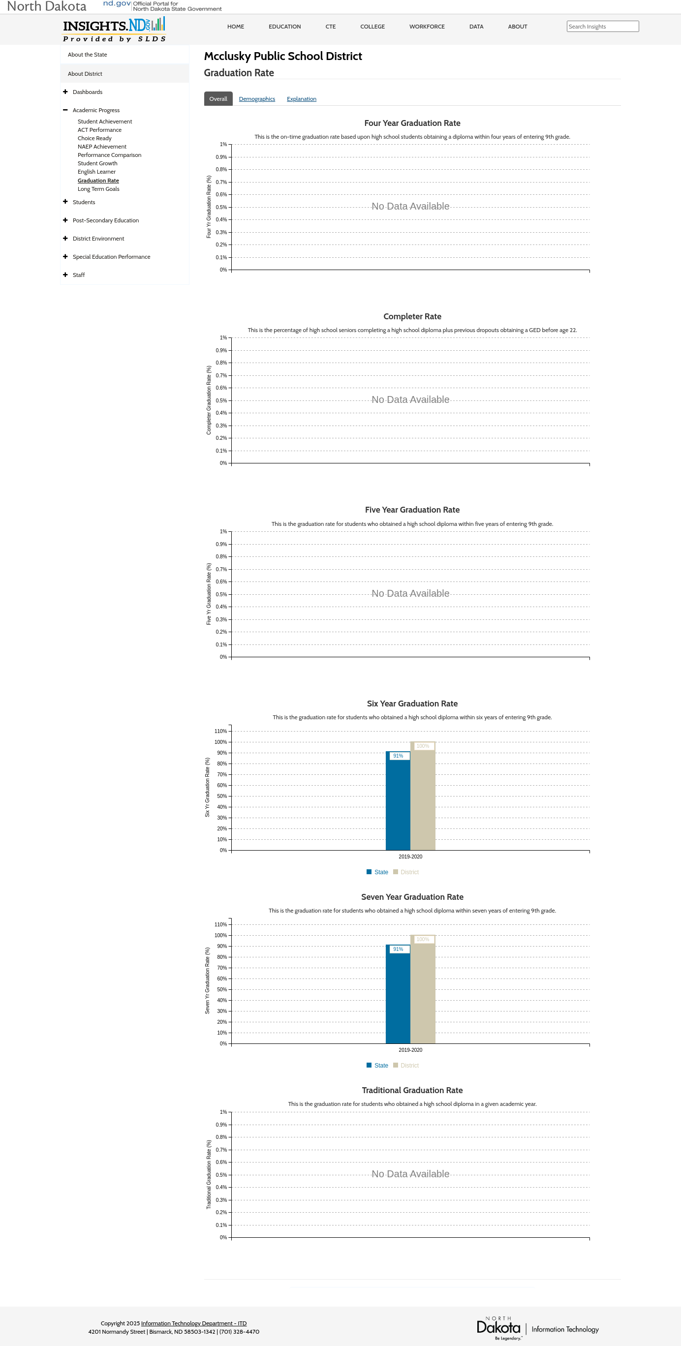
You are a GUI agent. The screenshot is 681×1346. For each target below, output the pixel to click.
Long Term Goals (99, 188)
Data (476, 26)
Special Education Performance (112, 256)
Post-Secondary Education (106, 220)
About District (85, 73)
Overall (218, 98)
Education (285, 26)
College (372, 26)
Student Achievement (105, 121)
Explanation (301, 98)
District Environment (98, 238)
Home (235, 26)
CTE (331, 26)
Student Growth (98, 163)
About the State (87, 54)
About (517, 26)
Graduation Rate (98, 180)
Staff (79, 274)
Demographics (257, 98)
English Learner (97, 171)
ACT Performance (100, 129)
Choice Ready (95, 138)
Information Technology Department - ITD (194, 1323)
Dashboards (87, 91)
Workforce (427, 26)
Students (84, 202)
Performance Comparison (110, 154)
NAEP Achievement (102, 146)
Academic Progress (96, 110)
